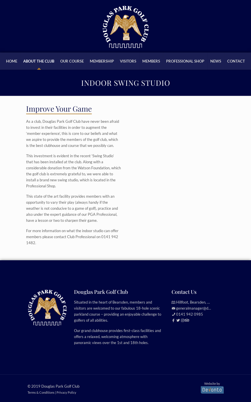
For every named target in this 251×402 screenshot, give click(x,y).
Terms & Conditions (41, 392)
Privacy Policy (66, 392)
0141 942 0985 (189, 314)
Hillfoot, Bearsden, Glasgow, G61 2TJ (207, 302)
